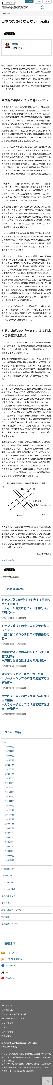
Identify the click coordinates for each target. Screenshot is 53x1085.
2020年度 (9, 774)
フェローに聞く (8, 882)
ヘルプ (4, 1027)
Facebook (10, 966)
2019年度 (9, 778)
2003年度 (9, 851)
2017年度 (9, 787)
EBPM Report (7, 875)
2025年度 (9, 751)
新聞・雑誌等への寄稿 (11, 910)
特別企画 (5, 917)
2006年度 (9, 837)
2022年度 (9, 765)
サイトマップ (7, 1023)
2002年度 (9, 856)
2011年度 (9, 815)
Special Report (7, 869)
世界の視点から (8, 896)
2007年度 (9, 833)
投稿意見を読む (8, 560)
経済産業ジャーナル (10, 924)
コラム (4, 742)
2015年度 (9, 796)
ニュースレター (13, 953)
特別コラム (6, 903)
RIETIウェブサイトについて (13, 1019)
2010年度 (9, 819)
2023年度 (9, 760)
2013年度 (9, 806)
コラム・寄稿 (6, 14)
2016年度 (9, 792)
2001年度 (9, 860)
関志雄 (15, 44)
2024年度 (9, 756)
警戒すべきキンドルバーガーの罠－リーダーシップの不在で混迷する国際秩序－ (25, 678)
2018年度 (9, 783)
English (38, 2)
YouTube (10, 978)
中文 (47, 2)
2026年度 (9, 747)
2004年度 (9, 846)
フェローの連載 (8, 889)
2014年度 (9, 801)
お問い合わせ (7, 1032)
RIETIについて (7, 1006)
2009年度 (9, 824)
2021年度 (9, 769)
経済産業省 (6, 1036)
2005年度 (9, 842)
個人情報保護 (7, 1010)
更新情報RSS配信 (14, 959)
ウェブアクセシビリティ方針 (14, 1014)
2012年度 (9, 810)
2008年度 (9, 828)
